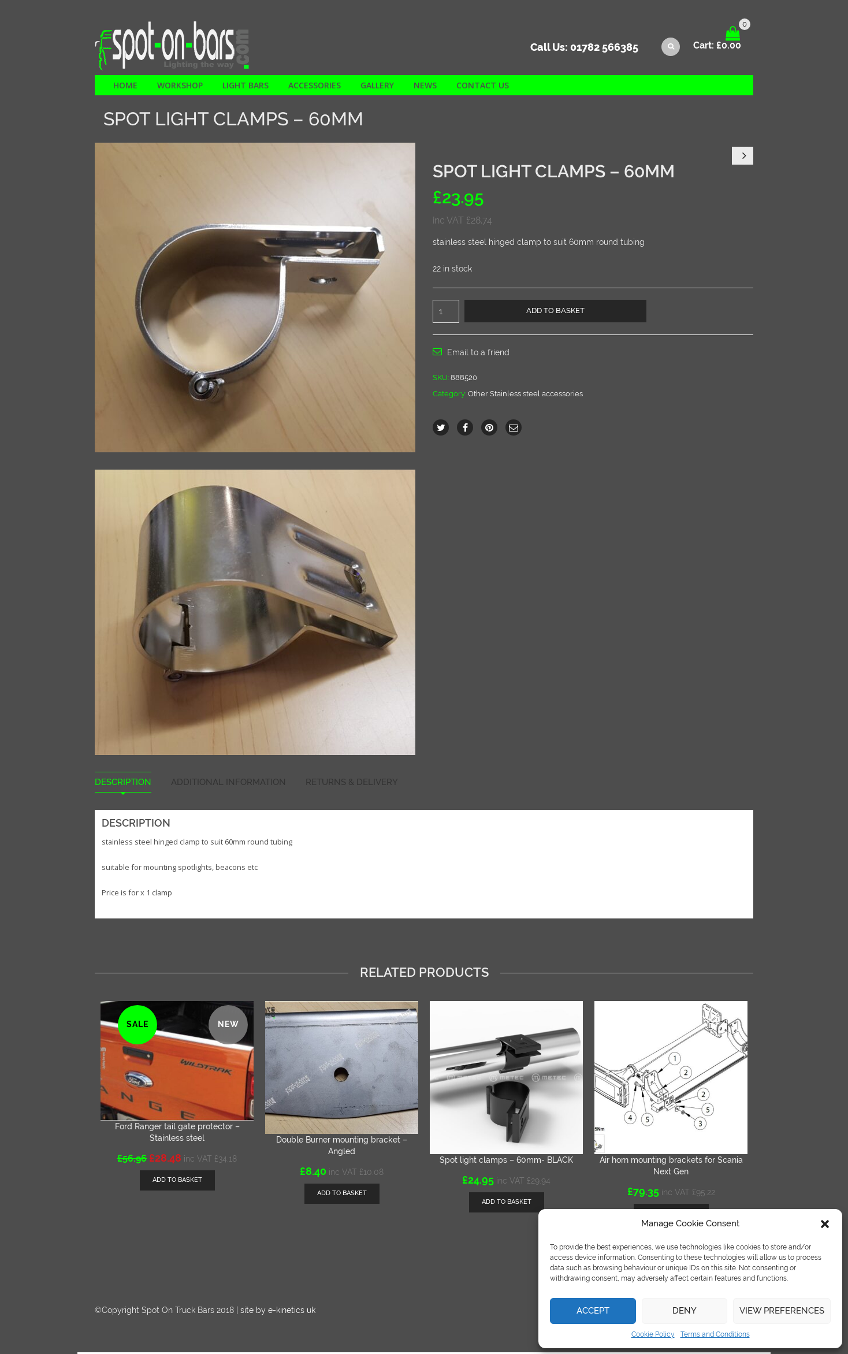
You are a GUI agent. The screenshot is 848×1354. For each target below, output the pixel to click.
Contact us (482, 86)
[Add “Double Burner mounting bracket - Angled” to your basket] (342, 1195)
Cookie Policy (653, 1334)
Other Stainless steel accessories (525, 395)
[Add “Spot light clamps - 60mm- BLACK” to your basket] (506, 1204)
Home (125, 86)
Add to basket (555, 311)
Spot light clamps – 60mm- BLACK (506, 1161)
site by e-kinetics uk (277, 1311)
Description (123, 783)
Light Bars (245, 86)
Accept (593, 1310)
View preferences (781, 1310)
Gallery (377, 86)
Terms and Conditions (715, 1334)
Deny (684, 1310)
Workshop (180, 86)
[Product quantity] (446, 312)
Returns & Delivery (352, 783)
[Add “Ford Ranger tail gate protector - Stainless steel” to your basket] (177, 1181)
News (425, 86)
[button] (825, 1224)
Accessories (314, 86)
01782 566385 (604, 49)
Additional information (228, 783)
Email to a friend (478, 353)
